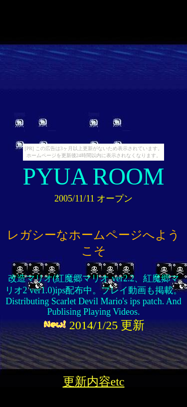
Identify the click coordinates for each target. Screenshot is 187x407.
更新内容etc (94, 381)
